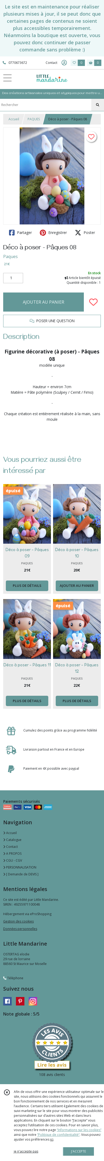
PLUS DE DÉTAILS (27, 585)
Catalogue (12, 839)
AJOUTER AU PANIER (43, 302)
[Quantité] (13, 278)
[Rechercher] (97, 105)
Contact (51, 62)
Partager (20, 232)
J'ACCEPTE (78, 1151)
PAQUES (34, 119)
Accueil (13, 119)
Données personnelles (20, 929)
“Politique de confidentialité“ (58, 1134)
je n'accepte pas (26, 1151)
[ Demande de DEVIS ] (20, 874)
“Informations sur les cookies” (79, 1130)
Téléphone (13, 978)
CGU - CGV (12, 860)
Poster (85, 232)
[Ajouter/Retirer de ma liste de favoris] (93, 302)
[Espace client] (64, 62)
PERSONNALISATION (19, 867)
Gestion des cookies (18, 921)
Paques (10, 256)
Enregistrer (53, 232)
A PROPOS (12, 853)
